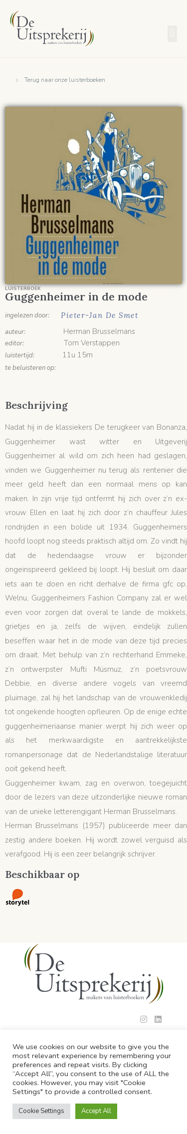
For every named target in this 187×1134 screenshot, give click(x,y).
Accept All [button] (96, 1111)
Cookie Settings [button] (41, 1111)
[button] (172, 33)
